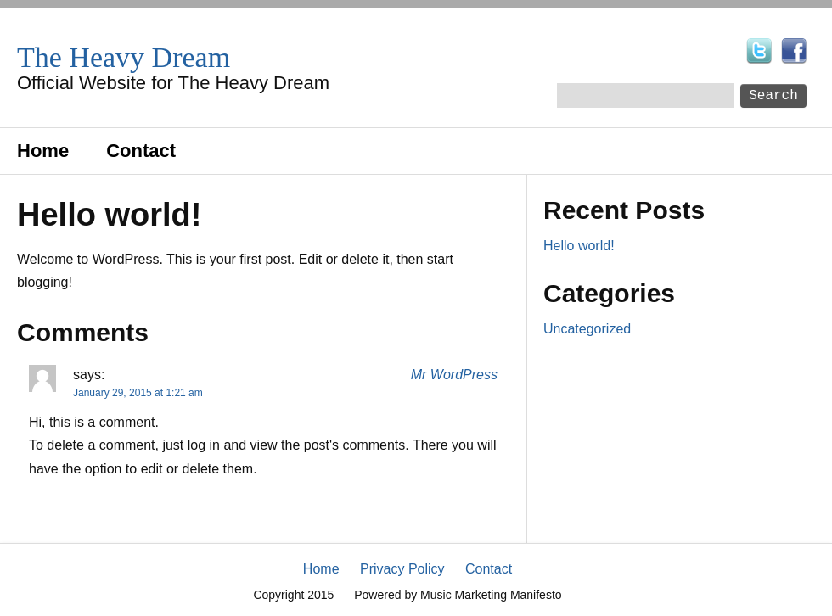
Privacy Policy (402, 569)
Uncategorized (587, 329)
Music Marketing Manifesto (491, 595)
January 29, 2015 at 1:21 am (138, 393)
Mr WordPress (454, 374)
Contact (141, 150)
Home (43, 150)
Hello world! (579, 245)
